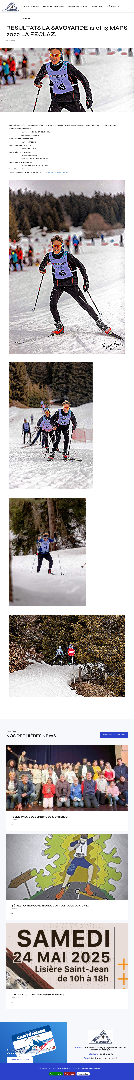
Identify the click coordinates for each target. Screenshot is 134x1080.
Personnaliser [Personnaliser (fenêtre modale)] (83, 1074)
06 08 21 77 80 (106, 1054)
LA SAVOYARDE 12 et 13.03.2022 (56, 172)
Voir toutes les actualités (114, 735)
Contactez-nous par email (104, 1058)
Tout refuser (69, 1074)
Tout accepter (56, 1074)
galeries (27, 19)
